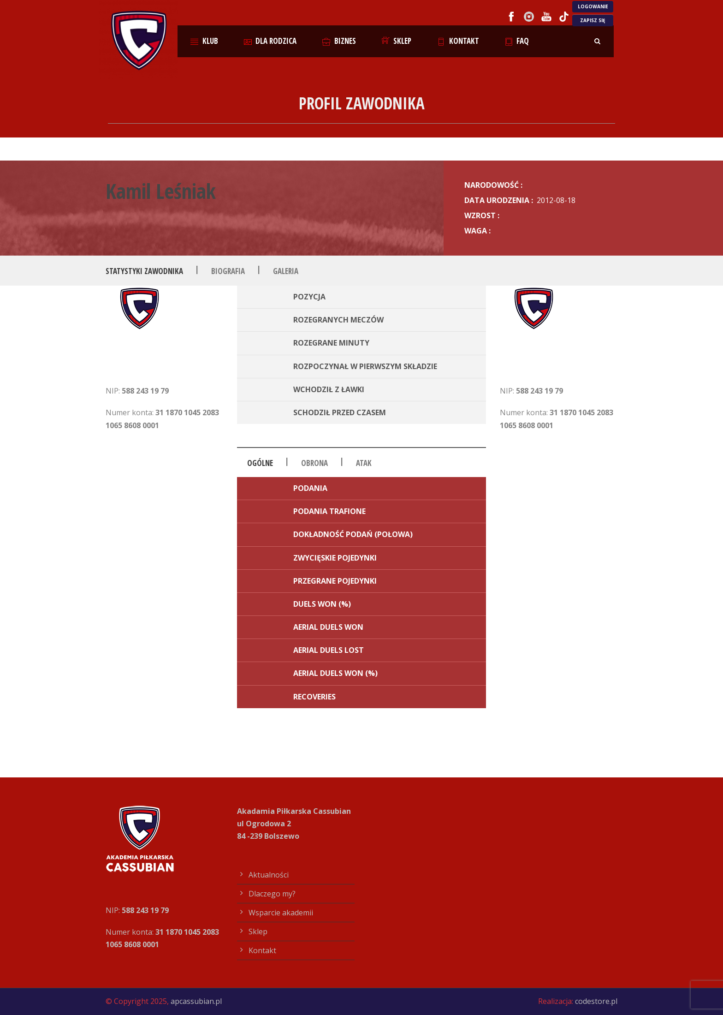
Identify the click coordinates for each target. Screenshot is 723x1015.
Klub (204, 41)
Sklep (397, 41)
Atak (364, 463)
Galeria (285, 271)
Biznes (339, 41)
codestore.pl (596, 1001)
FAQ (517, 41)
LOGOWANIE (593, 6)
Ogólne (260, 463)
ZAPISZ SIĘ (592, 20)
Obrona (314, 463)
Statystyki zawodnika (144, 271)
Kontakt (458, 41)
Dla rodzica (270, 41)
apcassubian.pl (196, 1001)
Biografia (228, 271)
